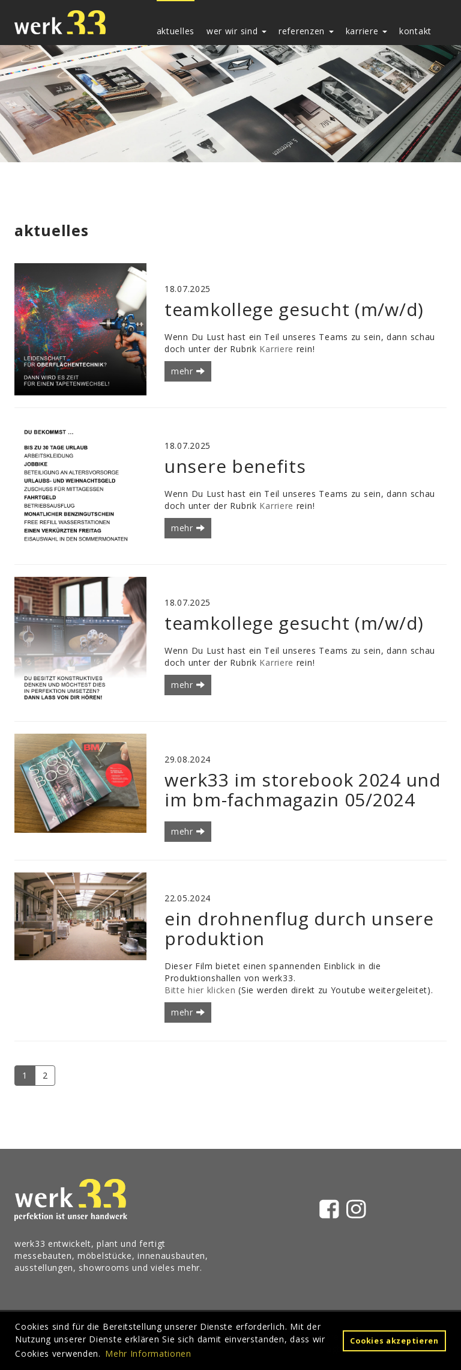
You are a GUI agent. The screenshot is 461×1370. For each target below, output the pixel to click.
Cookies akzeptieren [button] (394, 1341)
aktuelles (175, 31)
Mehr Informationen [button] (148, 1353)
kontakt (415, 31)
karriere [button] (366, 31)
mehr (188, 371)
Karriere (276, 349)
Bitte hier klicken (200, 990)
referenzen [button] (306, 31)
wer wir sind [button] (236, 31)
